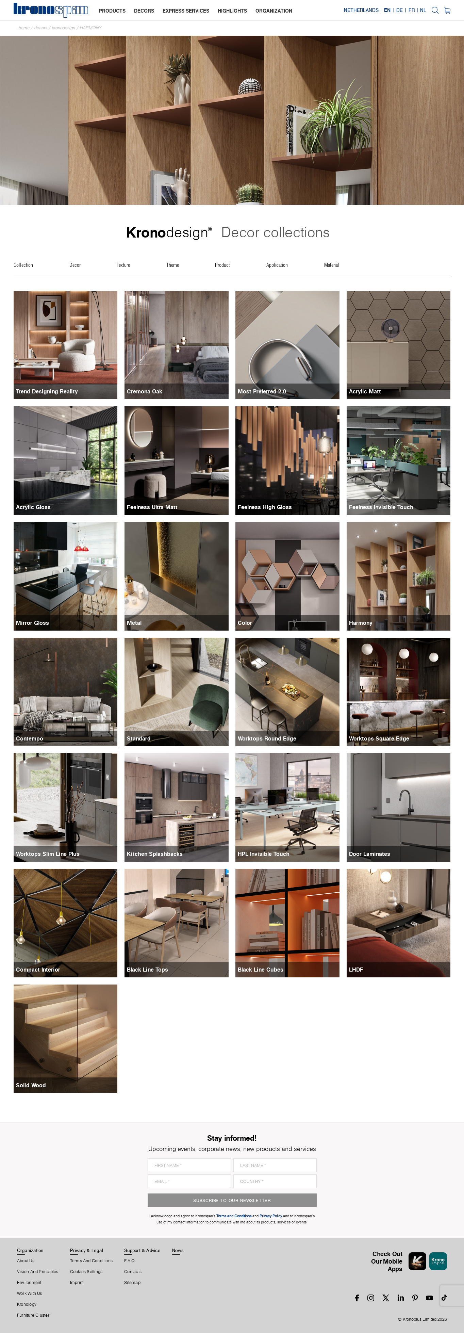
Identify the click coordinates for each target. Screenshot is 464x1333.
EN (387, 10)
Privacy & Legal (86, 1250)
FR (412, 10)
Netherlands (361, 10)
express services (186, 10)
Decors (40, 28)
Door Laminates (369, 854)
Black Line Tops (147, 969)
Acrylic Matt (365, 391)
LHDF (356, 969)
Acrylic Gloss (33, 507)
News (178, 1250)
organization (273, 10)
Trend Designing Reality (47, 391)
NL (423, 10)
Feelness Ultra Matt (152, 507)
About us (25, 1261)
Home (24, 28)
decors (144, 10)
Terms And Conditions (91, 1261)
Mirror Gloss (32, 623)
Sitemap (132, 1282)
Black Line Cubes (260, 969)
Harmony (91, 28)
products (112, 10)
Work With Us (29, 1293)
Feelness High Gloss (265, 507)
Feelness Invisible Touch (381, 507)
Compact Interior (38, 969)
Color (245, 623)
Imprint (77, 1282)
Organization (30, 1250)
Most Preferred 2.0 (262, 391)
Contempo (29, 738)
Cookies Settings (86, 1271)
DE (399, 10)
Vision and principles (38, 1271)
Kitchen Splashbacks (155, 854)
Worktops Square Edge (379, 738)
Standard (139, 738)
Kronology (26, 1304)
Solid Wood (31, 1085)
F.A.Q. (130, 1261)
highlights (232, 10)
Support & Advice (142, 1250)
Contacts (133, 1271)
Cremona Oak (144, 391)
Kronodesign (63, 28)
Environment (29, 1282)
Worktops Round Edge (267, 738)
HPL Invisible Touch (263, 854)
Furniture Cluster (33, 1315)
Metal (134, 623)
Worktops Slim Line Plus (48, 854)
